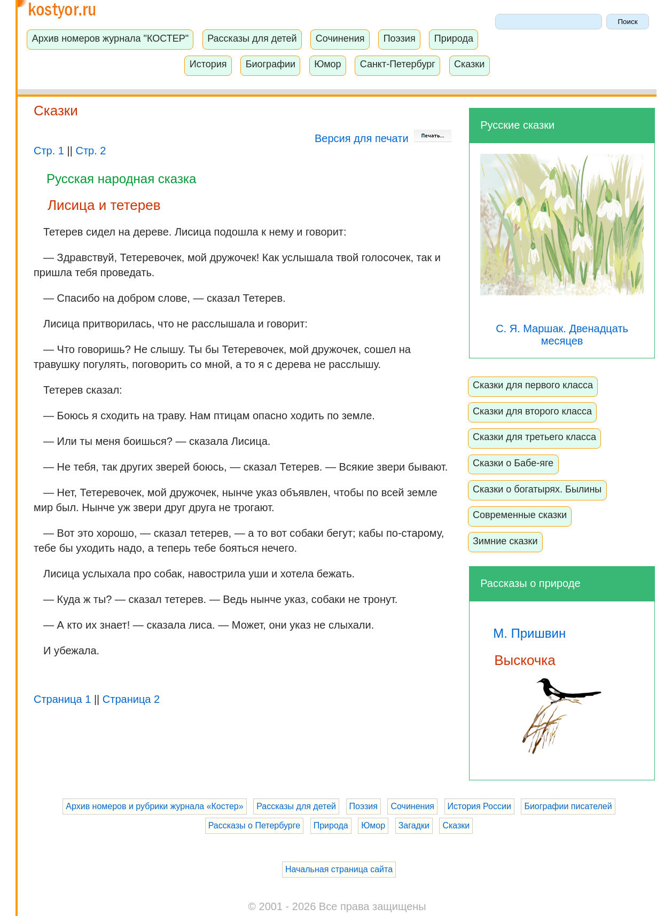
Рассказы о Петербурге (254, 825)
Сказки (469, 64)
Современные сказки (520, 515)
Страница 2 (131, 699)
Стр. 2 (90, 150)
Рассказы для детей (251, 38)
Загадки (413, 825)
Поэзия (400, 38)
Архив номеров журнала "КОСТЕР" (110, 38)
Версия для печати (383, 138)
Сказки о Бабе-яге (513, 463)
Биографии (270, 64)
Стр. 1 (49, 150)
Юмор (327, 64)
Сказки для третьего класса (534, 437)
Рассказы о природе (530, 583)
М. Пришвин (529, 633)
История (208, 64)
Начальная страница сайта (339, 869)
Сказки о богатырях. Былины (537, 489)
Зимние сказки (505, 541)
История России (479, 806)
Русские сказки (517, 125)
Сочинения (340, 38)
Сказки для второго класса (532, 411)
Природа (453, 38)
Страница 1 (62, 699)
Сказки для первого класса (533, 385)
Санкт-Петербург (397, 64)
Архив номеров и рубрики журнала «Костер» (154, 806)
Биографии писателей (568, 806)
